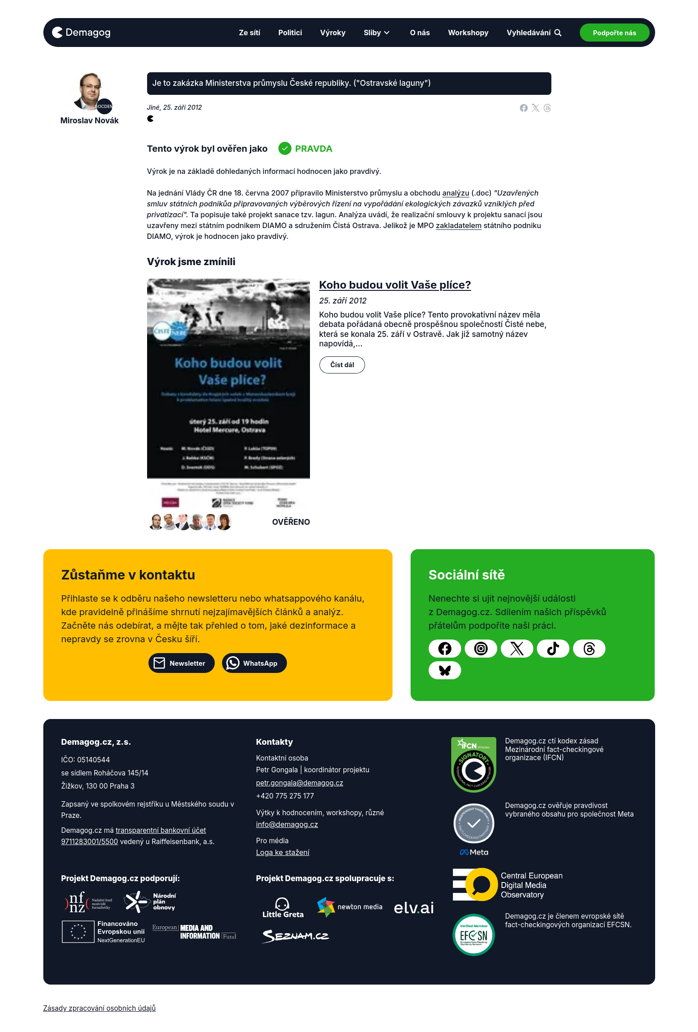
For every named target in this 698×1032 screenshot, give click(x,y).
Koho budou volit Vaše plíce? (395, 284)
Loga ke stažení (283, 852)
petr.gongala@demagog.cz (299, 783)
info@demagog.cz (287, 824)
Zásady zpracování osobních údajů (99, 1008)
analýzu (455, 192)
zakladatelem (458, 225)
